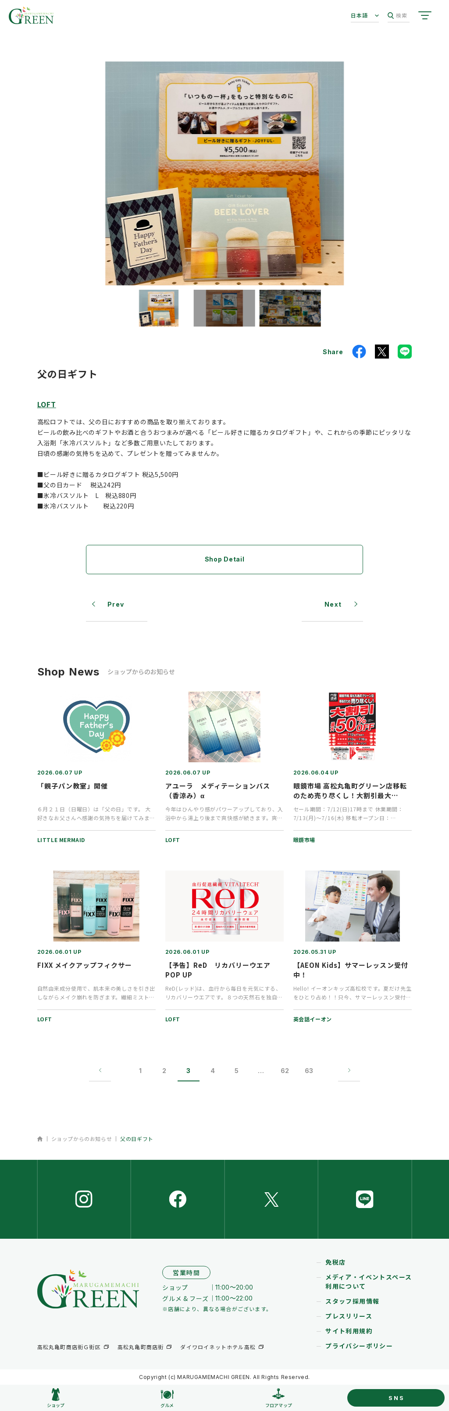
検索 (397, 15)
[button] (158, 308)
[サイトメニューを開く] (425, 15)
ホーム (40, 1138)
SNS (396, 1397)
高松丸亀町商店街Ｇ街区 (69, 1347)
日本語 (359, 15)
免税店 (335, 1262)
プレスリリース (348, 1315)
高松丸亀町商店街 (141, 1347)
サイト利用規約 (349, 1330)
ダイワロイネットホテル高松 (218, 1347)
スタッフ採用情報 (352, 1301)
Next (333, 604)
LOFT (46, 404)
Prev (116, 604)
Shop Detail (225, 559)
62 (285, 1070)
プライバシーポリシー (359, 1345)
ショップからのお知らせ (81, 1138)
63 (309, 1070)
